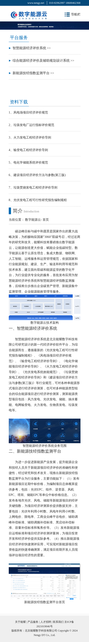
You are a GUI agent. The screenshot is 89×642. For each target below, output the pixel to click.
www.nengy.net (36, 2)
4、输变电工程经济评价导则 (28, 150)
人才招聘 (45, 621)
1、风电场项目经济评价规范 (28, 112)
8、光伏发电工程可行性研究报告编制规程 (38, 200)
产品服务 (33, 621)
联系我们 (58, 621)
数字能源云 (33, 219)
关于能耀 (20, 621)
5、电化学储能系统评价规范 (28, 162)
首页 (46, 219)
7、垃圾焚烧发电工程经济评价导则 (33, 187)
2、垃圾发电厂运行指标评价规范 (31, 125)
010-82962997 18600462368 (64, 2)
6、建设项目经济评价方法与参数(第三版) (37, 175)
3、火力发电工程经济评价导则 (30, 137)
